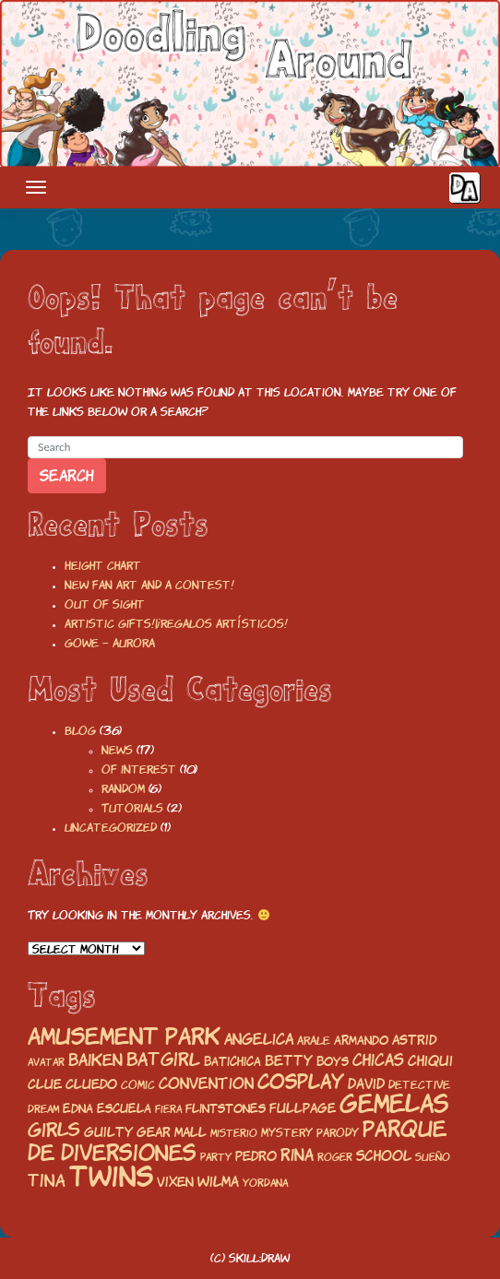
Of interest (138, 769)
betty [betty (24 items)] (289, 1061)
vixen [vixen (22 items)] (175, 1182)
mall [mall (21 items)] (190, 1132)
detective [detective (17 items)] (419, 1085)
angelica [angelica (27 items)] (258, 1039)
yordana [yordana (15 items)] (265, 1183)
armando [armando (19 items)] (361, 1041)
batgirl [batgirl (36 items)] (163, 1059)
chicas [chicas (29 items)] (378, 1060)
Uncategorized (111, 828)
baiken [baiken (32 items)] (95, 1060)
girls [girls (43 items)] (54, 1130)
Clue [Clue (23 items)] (45, 1084)
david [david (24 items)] (366, 1084)
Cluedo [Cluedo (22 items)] (91, 1084)
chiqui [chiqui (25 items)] (430, 1061)
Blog (80, 731)
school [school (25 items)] (383, 1156)
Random (123, 789)
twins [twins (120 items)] (111, 1177)
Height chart (103, 566)
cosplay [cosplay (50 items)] (300, 1081)
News (117, 750)
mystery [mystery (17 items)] (287, 1133)
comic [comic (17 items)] (138, 1085)
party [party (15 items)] (216, 1157)
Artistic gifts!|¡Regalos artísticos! (176, 624)
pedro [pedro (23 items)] (256, 1156)
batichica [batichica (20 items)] (232, 1061)
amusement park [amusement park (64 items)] (124, 1036)
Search (67, 475)
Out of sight (105, 604)
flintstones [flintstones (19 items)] (225, 1109)
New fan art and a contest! (149, 585)
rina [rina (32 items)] (297, 1155)
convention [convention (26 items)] (206, 1083)
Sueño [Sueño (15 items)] (432, 1157)
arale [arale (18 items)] (313, 1041)
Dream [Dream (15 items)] (43, 1109)
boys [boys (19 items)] (332, 1062)
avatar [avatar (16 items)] (46, 1062)
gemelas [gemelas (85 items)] (393, 1104)
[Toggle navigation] (36, 187)
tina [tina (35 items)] (46, 1180)
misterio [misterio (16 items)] (233, 1133)
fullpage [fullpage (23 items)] (302, 1108)
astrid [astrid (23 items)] (414, 1040)
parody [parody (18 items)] (337, 1133)
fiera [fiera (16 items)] (168, 1109)
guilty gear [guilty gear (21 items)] (127, 1132)
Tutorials (132, 808)
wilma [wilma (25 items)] (218, 1182)
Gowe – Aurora (110, 643)
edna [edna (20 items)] (78, 1108)
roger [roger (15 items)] (334, 1157)
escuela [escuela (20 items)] (124, 1108)
